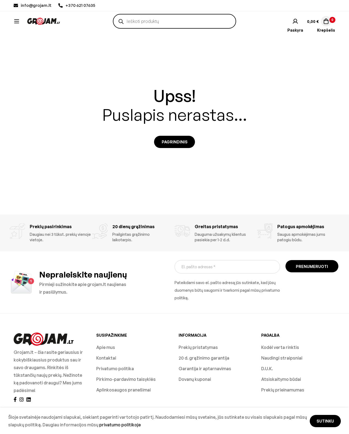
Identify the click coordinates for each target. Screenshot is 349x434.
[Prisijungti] (295, 26)
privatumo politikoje (120, 424)
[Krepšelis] (318, 26)
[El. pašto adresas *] (227, 266)
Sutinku (325, 421)
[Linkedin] (28, 399)
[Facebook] (15, 399)
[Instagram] (21, 399)
